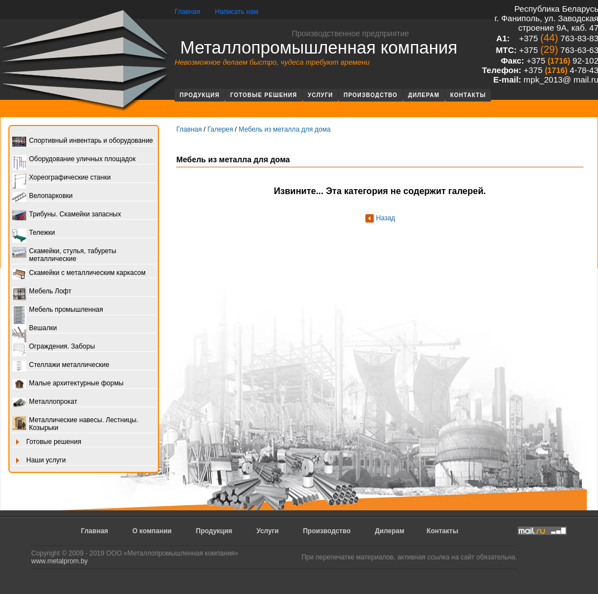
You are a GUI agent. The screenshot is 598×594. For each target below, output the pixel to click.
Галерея (220, 129)
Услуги (320, 95)
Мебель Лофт (41, 292)
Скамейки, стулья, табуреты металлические (64, 255)
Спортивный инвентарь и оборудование (82, 141)
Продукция (200, 95)
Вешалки (34, 329)
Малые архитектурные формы (67, 384)
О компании (152, 531)
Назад (385, 218)
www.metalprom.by (59, 561)
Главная (187, 12)
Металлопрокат (45, 402)
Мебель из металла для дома (285, 129)
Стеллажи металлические (60, 365)
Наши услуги (39, 461)
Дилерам (424, 95)
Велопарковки (42, 196)
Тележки (33, 233)
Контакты (468, 95)
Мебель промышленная (57, 310)
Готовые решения (263, 95)
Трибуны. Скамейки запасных (66, 215)
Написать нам (236, 12)
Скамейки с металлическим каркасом (79, 273)
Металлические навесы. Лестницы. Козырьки (75, 424)
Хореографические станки (61, 178)
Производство (371, 95)
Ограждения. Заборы (53, 347)
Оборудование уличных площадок (74, 160)
